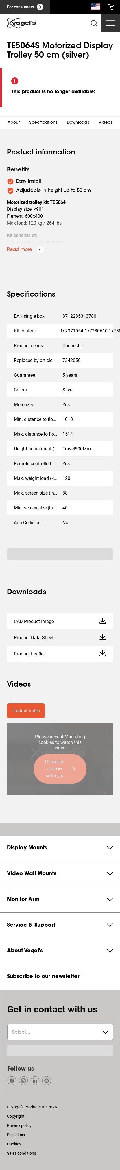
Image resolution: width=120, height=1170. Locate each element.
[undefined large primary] (60, 769)
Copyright (16, 1116)
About (14, 123)
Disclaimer (16, 1134)
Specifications (43, 123)
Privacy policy (19, 1125)
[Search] (96, 8)
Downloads (78, 123)
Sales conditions (21, 1153)
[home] (21, 23)
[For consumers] (25, 7)
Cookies (14, 1144)
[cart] (110, 6)
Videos (105, 123)
